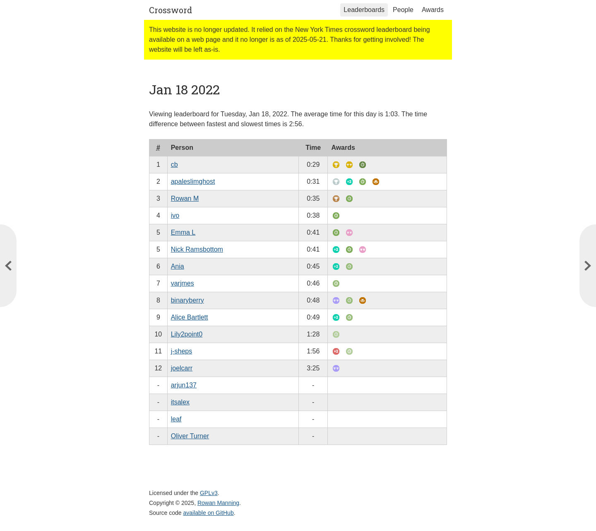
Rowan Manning (218, 503)
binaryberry (187, 300)
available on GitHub (208, 512)
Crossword (170, 10)
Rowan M (185, 198)
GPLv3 (209, 493)
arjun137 (184, 385)
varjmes (182, 283)
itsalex (180, 402)
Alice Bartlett (189, 317)
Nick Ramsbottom (197, 249)
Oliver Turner (190, 436)
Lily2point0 (187, 334)
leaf (176, 419)
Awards (433, 9)
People (403, 9)
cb (174, 164)
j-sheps (181, 351)
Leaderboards (364, 9)
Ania (177, 266)
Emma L (183, 232)
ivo (175, 215)
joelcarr (181, 368)
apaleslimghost (193, 181)
